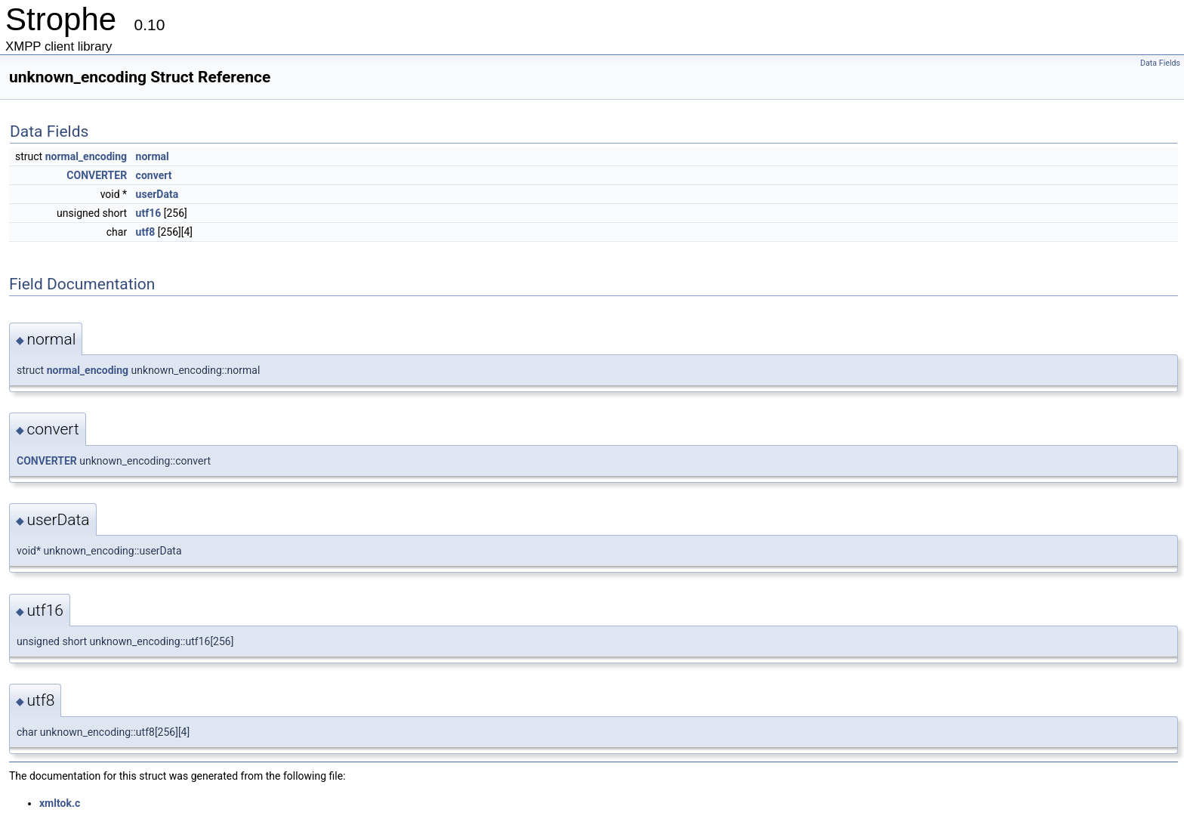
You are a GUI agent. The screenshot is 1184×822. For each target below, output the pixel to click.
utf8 (146, 232)
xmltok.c (59, 803)
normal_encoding (86, 156)
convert (154, 175)
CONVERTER (96, 175)
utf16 (149, 213)
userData (157, 194)
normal (152, 156)
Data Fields (1160, 63)
